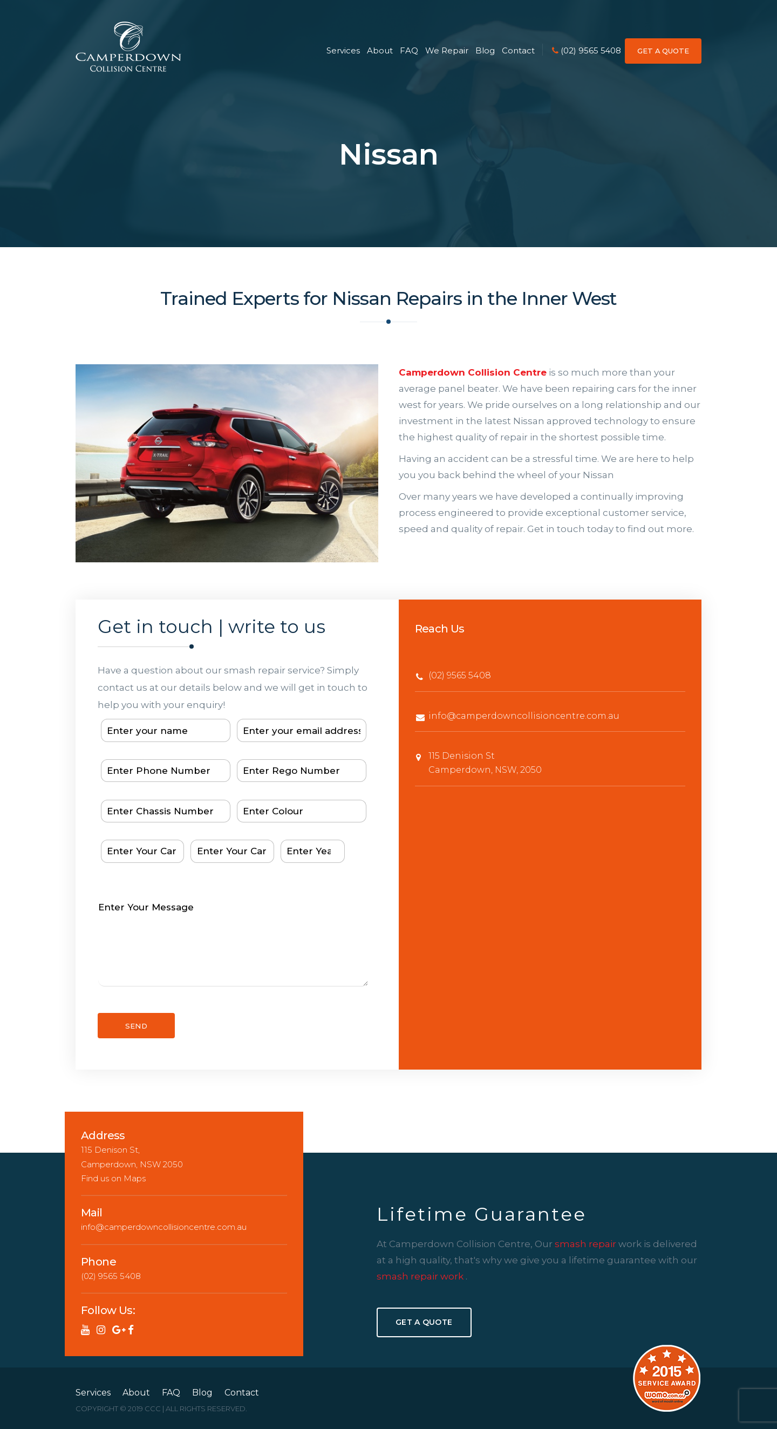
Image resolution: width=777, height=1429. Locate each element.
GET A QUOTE (663, 50)
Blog (485, 50)
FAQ (409, 50)
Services (342, 50)
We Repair (446, 50)
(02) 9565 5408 (586, 50)
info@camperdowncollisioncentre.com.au (523, 716)
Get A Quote (424, 1322)
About (380, 50)
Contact (518, 50)
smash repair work (421, 1276)
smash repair (586, 1244)
